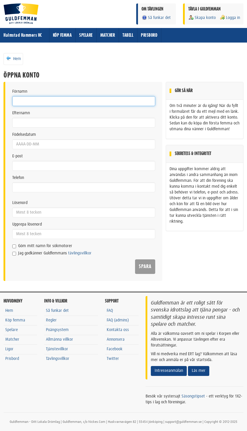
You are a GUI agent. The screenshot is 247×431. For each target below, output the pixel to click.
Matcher (12, 339)
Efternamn (21, 113)
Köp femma (15, 320)
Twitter (113, 359)
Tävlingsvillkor (57, 359)
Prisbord (12, 359)
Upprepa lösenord (27, 224)
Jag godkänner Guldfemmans (51, 253)
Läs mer (198, 371)
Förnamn (19, 91)
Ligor (9, 349)
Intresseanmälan (169, 371)
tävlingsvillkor (79, 253)
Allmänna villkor (59, 339)
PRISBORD (149, 35)
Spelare (11, 330)
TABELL (127, 35)
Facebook (114, 349)
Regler (51, 320)
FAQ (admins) (118, 320)
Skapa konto (202, 17)
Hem (13, 58)
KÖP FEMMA (62, 35)
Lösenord (19, 203)
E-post (17, 156)
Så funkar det (156, 17)
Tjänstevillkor (57, 349)
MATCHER (107, 35)
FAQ (110, 311)
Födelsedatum (24, 135)
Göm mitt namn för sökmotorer (42, 246)
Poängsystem (57, 330)
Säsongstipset (193, 396)
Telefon (18, 178)
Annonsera (116, 339)
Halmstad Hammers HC (23, 35)
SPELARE (86, 35)
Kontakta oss (118, 330)
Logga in (230, 17)
